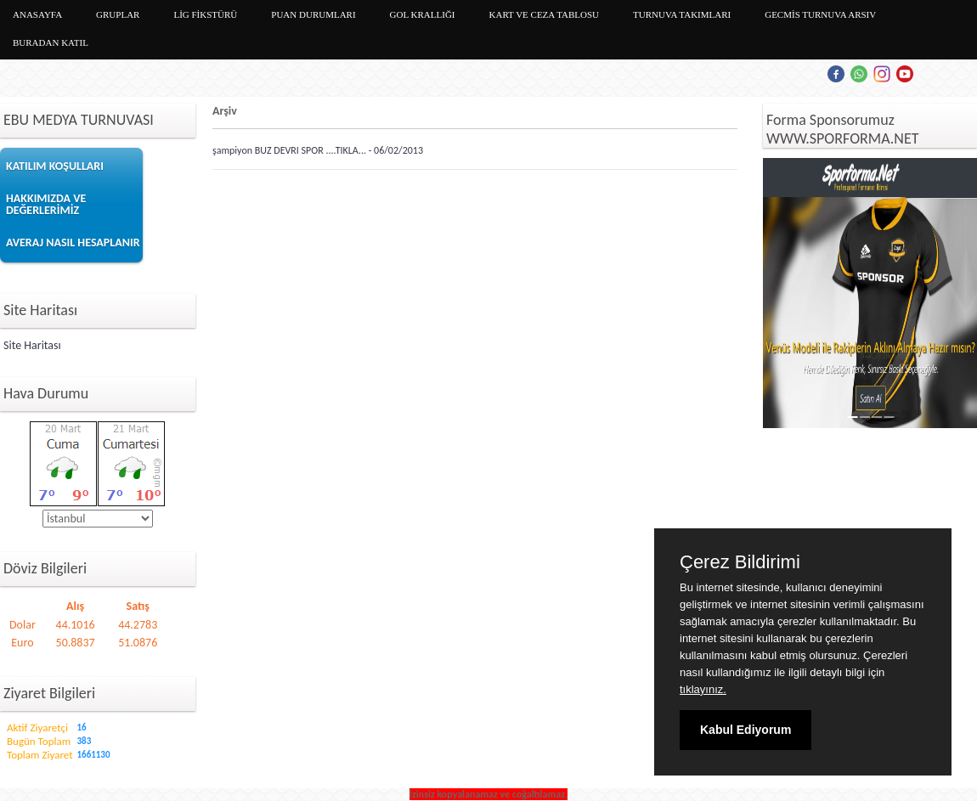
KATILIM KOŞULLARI (55, 166)
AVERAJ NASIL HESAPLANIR (73, 242)
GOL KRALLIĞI (422, 14)
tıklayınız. (703, 689)
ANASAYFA (37, 14)
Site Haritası (32, 345)
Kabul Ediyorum (745, 729)
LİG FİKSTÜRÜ (205, 14)
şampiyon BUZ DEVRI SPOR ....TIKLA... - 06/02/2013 (317, 150)
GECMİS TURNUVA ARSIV (820, 14)
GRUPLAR (117, 14)
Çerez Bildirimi (740, 562)
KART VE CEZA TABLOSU (544, 14)
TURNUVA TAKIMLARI (682, 14)
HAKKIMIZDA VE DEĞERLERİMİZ (46, 204)
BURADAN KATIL (50, 42)
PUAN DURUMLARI (313, 14)
